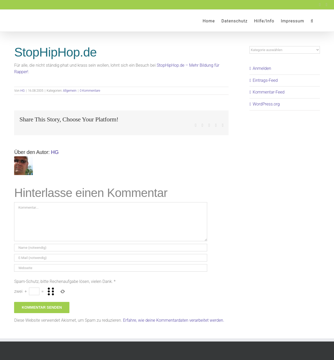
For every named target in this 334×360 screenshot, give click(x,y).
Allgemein (69, 90)
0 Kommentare (90, 90)
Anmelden (262, 68)
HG (22, 90)
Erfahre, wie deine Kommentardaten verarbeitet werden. (173, 320)
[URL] (110, 268)
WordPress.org (266, 104)
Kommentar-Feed (268, 92)
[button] (312, 21)
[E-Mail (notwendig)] (110, 258)
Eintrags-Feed (265, 80)
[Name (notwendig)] (110, 247)
